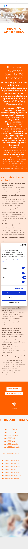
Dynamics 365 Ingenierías (9, 444)
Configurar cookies (14, 297)
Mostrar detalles (19, 288)
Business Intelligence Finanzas (11, 464)
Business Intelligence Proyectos (11, 478)
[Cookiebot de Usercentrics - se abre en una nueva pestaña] (20, 245)
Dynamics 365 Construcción (10, 447)
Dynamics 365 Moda (8, 441)
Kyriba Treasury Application (10, 454)
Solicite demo (14, 389)
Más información (14, 394)
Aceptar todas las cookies (14, 292)
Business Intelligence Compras (11, 475)
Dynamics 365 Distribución (10, 432)
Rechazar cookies (14, 302)
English (12, 2)
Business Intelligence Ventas (10, 472)
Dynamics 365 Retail (8, 438)
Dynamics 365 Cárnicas (9, 429)
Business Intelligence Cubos (10, 461)
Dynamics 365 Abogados (9, 435)
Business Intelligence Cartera (10, 466)
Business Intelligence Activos (10, 469)
